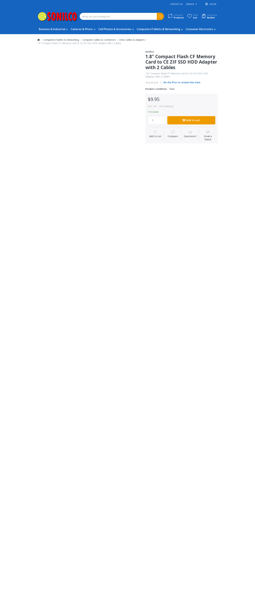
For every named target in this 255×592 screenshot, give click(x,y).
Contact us (176, 4)
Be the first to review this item (182, 82)
